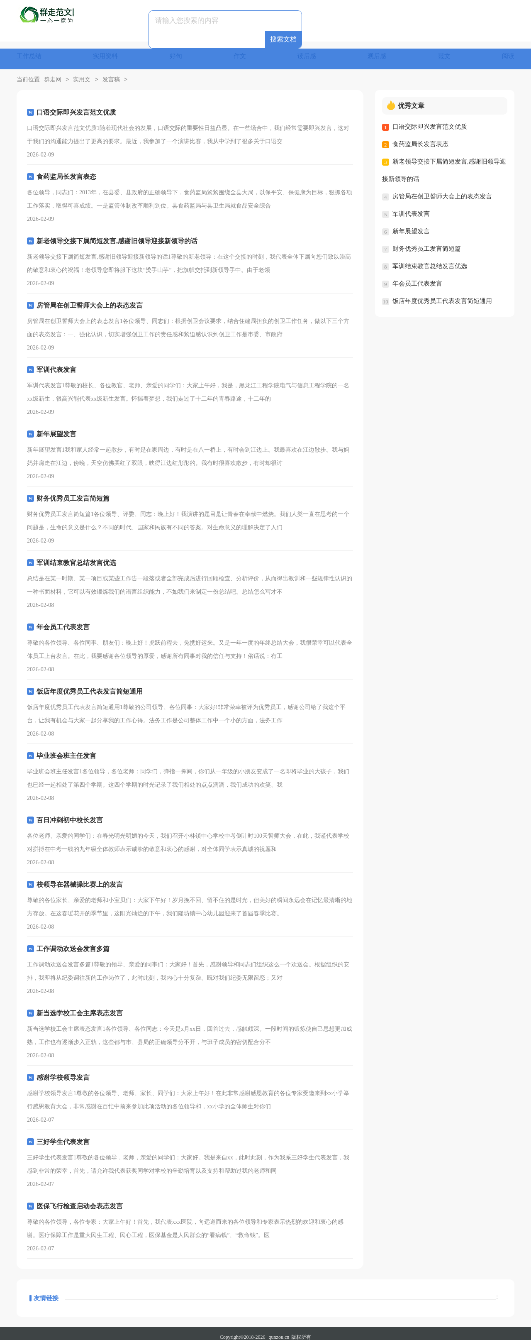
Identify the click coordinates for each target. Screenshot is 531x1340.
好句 (176, 51)
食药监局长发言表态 (420, 137)
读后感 (307, 51)
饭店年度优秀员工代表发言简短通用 (442, 294)
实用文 (81, 73)
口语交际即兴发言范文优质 (429, 119)
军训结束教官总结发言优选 (429, 259)
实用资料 (106, 51)
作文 (240, 51)
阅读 (507, 51)
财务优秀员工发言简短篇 (426, 241)
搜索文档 (322, 20)
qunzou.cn (279, 1330)
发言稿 (111, 73)
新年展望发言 (411, 224)
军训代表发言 (411, 206)
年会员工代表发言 (417, 276)
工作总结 (30, 51)
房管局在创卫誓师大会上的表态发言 (442, 189)
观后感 (377, 51)
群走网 (52, 73)
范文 (444, 51)
